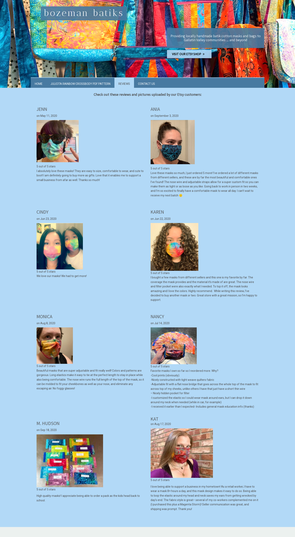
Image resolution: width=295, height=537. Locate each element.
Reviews (124, 83)
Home (39, 83)
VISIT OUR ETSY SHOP (189, 54)
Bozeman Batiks (84, 12)
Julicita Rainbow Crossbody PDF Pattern (80, 83)
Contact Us (146, 83)
